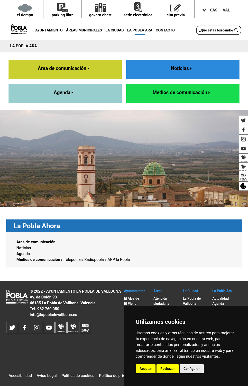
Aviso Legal (47, 375)
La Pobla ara (139, 30)
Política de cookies (77, 375)
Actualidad (220, 298)
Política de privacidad (118, 375)
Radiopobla (94, 259)
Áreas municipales (84, 30)
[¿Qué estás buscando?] (218, 30)
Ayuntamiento (49, 30)
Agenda (64, 92)
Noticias (182, 68)
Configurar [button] (192, 369)
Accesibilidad (20, 375)
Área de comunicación (64, 68)
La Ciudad (114, 30)
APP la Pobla (119, 259)
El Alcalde (131, 298)
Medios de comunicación (182, 92)
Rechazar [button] (167, 369)
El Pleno (130, 304)
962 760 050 (48, 309)
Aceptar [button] (146, 369)
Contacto (165, 30)
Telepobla (72, 259)
